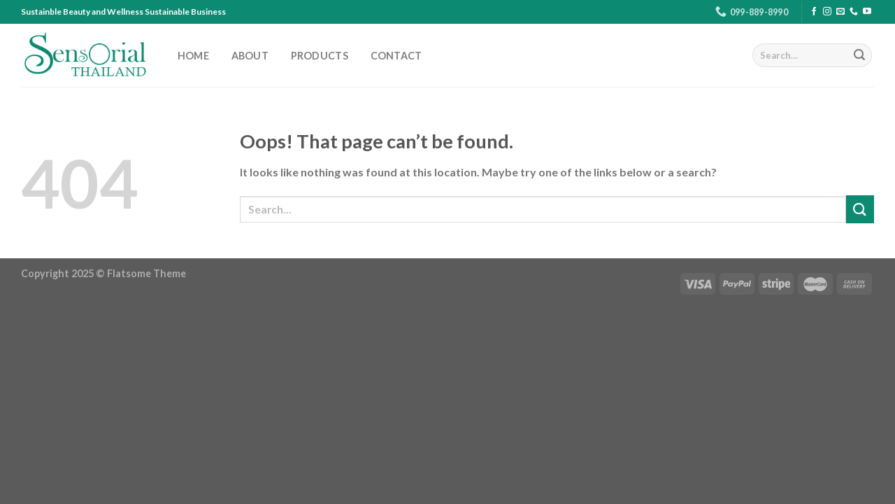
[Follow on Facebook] (814, 12)
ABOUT (249, 56)
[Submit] (859, 55)
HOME (193, 56)
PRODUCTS (319, 56)
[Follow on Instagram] (827, 12)
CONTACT (396, 56)
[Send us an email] (840, 12)
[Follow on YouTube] (867, 12)
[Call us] (854, 12)
